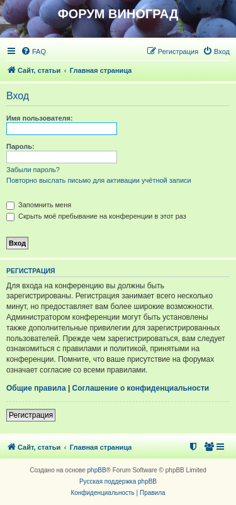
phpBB (96, 470)
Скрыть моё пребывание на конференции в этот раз (96, 216)
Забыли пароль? (33, 169)
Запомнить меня (38, 205)
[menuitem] (33, 51)
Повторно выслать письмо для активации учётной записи (98, 180)
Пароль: (20, 146)
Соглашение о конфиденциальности (141, 388)
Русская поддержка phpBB (118, 481)
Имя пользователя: (39, 118)
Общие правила (36, 388)
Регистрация (31, 415)
